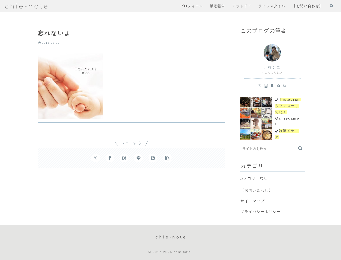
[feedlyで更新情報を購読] (278, 85)
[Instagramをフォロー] (266, 85)
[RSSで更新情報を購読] (285, 85)
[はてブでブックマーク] (124, 158)
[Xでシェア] (95, 158)
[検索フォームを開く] (331, 6)
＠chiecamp (287, 118)
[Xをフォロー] (260, 85)
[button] (167, 158)
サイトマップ (253, 201)
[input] (272, 148)
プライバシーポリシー (261, 211)
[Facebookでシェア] (109, 158)
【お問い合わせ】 (257, 190)
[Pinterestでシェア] (153, 158)
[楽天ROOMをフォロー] (272, 85)
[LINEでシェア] (138, 158)
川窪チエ (272, 67)
